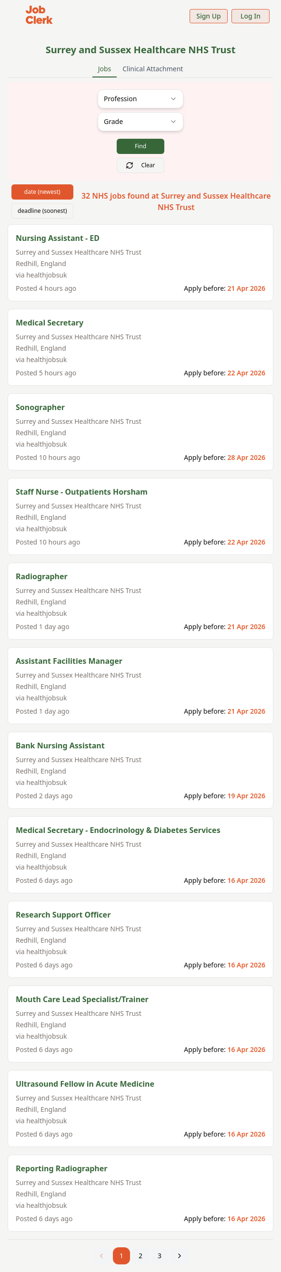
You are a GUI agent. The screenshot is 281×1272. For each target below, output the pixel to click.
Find (140, 146)
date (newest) (42, 192)
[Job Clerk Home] (39, 16)
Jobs (104, 70)
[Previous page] (101, 1255)
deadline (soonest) (42, 211)
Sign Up (208, 15)
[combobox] (140, 98)
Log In (251, 15)
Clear (140, 165)
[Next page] (179, 1255)
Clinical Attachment (152, 68)
